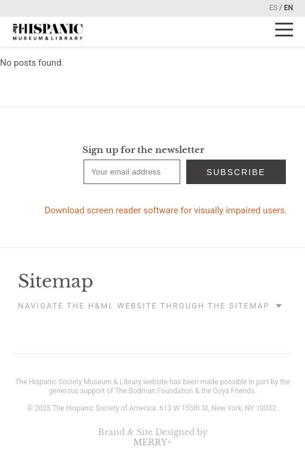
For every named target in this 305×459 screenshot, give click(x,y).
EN (288, 8)
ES (273, 8)
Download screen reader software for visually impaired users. (166, 210)
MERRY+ (152, 442)
